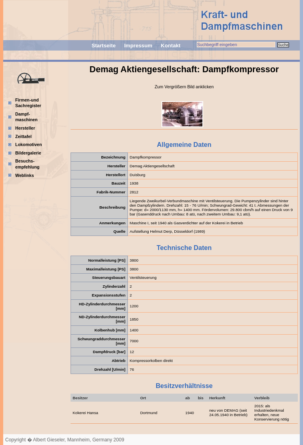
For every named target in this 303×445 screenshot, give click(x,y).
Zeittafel (23, 136)
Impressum (138, 46)
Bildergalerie (28, 152)
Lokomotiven (28, 144)
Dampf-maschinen (26, 117)
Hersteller (25, 128)
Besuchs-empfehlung (27, 163)
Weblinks (24, 175)
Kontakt (170, 46)
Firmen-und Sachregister (28, 103)
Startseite (103, 46)
